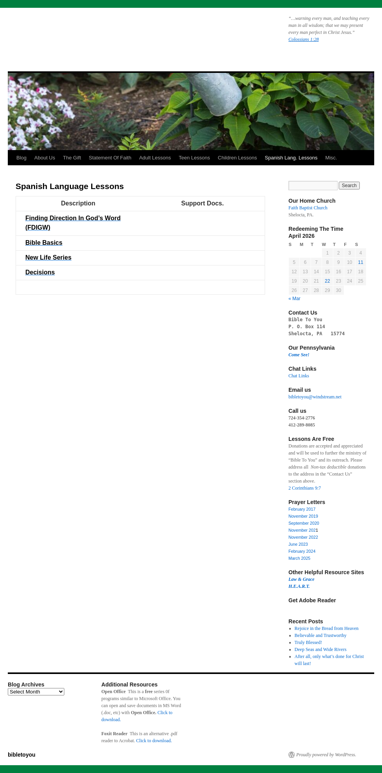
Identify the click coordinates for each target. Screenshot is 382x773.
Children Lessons (237, 158)
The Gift (72, 158)
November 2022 (303, 537)
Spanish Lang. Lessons (291, 158)
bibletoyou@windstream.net (314, 397)
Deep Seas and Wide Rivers (321, 649)
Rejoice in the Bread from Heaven (327, 628)
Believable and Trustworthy (321, 635)
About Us (44, 158)
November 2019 (303, 516)
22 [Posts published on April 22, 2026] (327, 281)
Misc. (331, 158)
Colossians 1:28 (303, 39)
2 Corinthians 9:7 (304, 488)
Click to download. (154, 740)
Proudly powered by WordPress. (326, 754)
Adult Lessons (155, 158)
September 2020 (303, 523)
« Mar (294, 298)
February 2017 (301, 509)
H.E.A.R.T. (299, 586)
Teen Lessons (194, 158)
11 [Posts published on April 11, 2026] (360, 262)
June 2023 (298, 544)
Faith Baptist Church (307, 207)
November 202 (302, 530)
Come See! (298, 354)
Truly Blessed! (308, 642)
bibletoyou (106, 33)
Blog (21, 158)
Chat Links (298, 376)
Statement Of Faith (110, 158)
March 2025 (299, 558)
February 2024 (301, 551)
